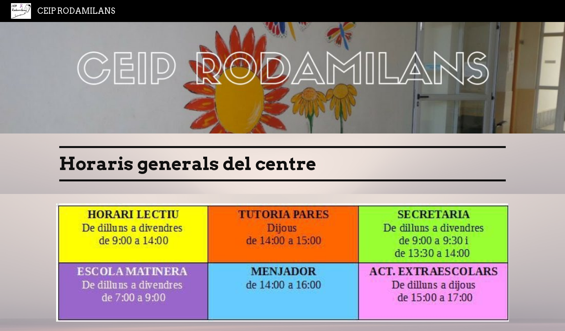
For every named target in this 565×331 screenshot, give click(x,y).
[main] (282, 164)
